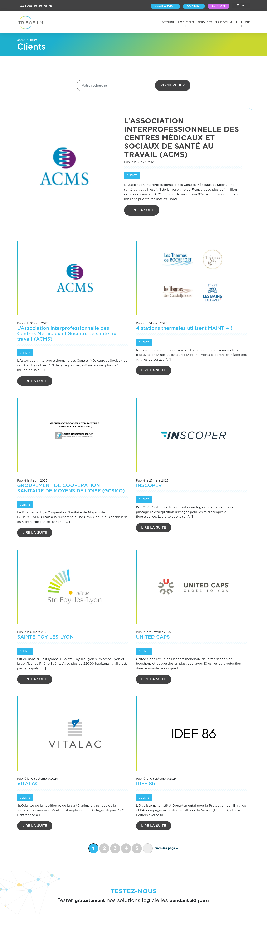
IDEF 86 (145, 783)
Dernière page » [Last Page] (166, 848)
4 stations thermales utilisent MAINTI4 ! (184, 328)
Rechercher (172, 85)
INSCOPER (149, 485)
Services (204, 22)
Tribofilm (223, 22)
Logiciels (186, 22)
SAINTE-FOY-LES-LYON (45, 637)
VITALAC (28, 783)
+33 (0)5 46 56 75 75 (35, 6)
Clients (132, 175)
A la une (242, 22)
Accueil (168, 22)
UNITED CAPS (153, 637)
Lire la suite (141, 210)
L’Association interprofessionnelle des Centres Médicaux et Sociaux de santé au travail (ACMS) (66, 334)
